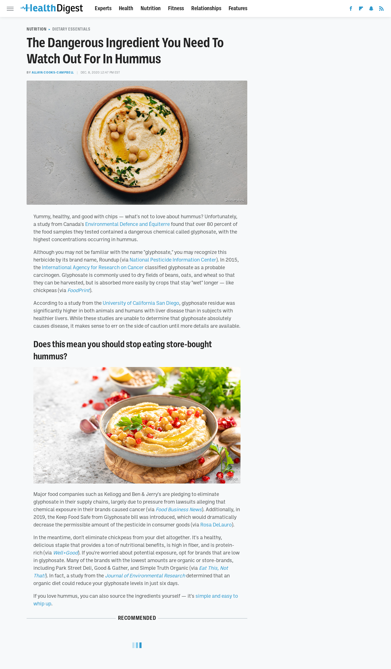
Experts (103, 8)
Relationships (206, 8)
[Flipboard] (361, 9)
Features (238, 8)
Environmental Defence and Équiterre (127, 224)
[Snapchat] (371, 9)
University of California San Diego (141, 303)
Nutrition (151, 8)
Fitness (176, 8)
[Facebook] (351, 9)
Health (126, 8)
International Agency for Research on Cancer (93, 267)
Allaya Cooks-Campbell (53, 72)
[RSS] (381, 9)
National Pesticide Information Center (173, 259)
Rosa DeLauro (216, 524)
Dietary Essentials (71, 29)
